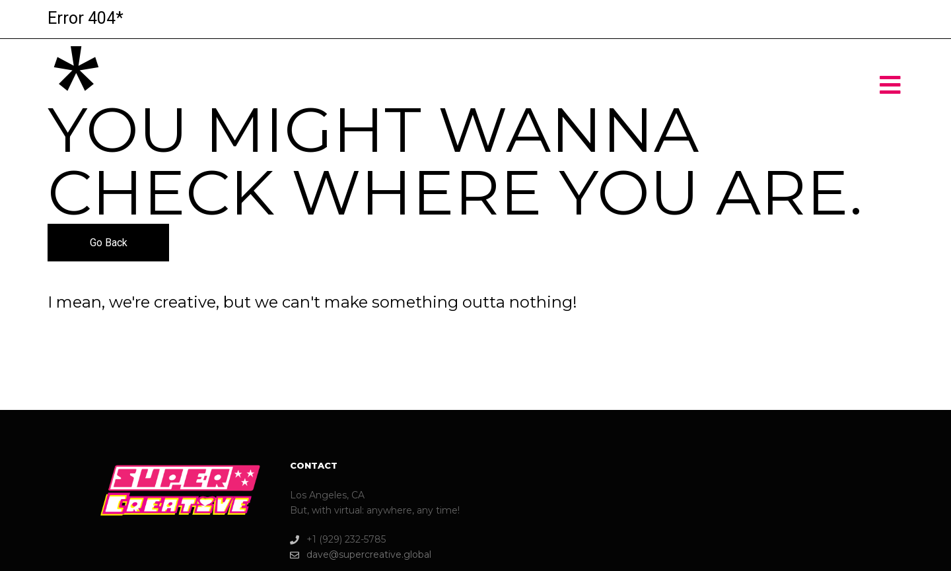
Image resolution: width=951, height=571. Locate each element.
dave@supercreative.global (360, 554)
